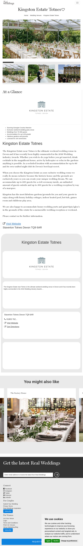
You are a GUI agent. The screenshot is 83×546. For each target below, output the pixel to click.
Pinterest (7, 495)
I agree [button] (48, 541)
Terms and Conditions (10, 523)
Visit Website (13, 223)
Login (5, 521)
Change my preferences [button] (69, 541)
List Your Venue (8, 518)
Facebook (7, 489)
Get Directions (13, 327)
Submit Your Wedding (10, 504)
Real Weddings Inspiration (12, 508)
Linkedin (7, 497)
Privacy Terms (8, 506)
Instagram (7, 491)
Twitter (6, 493)
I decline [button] (56, 541)
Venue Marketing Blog (10, 527)
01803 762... (11, 319)
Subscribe (8, 511)
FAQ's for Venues (9, 525)
